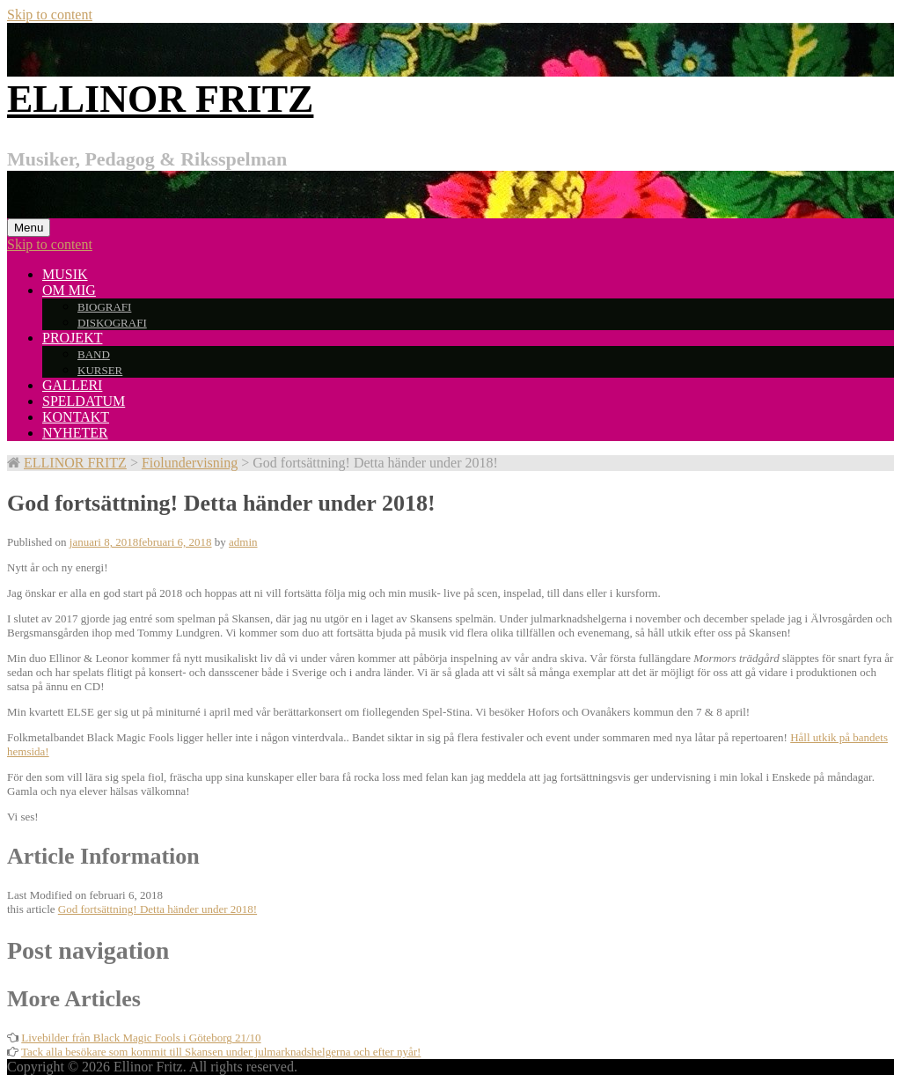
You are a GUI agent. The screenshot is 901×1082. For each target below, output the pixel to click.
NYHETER (75, 432)
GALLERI (72, 385)
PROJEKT (72, 337)
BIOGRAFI (104, 306)
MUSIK (65, 274)
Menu (28, 227)
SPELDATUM (83, 401)
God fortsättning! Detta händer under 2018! (157, 909)
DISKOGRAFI (112, 322)
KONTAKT (75, 416)
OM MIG (69, 290)
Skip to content (49, 14)
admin (243, 541)
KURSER (99, 370)
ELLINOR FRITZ (160, 99)
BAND (93, 354)
